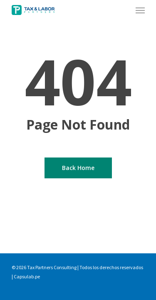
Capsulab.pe (27, 276)
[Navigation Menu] (140, 10)
